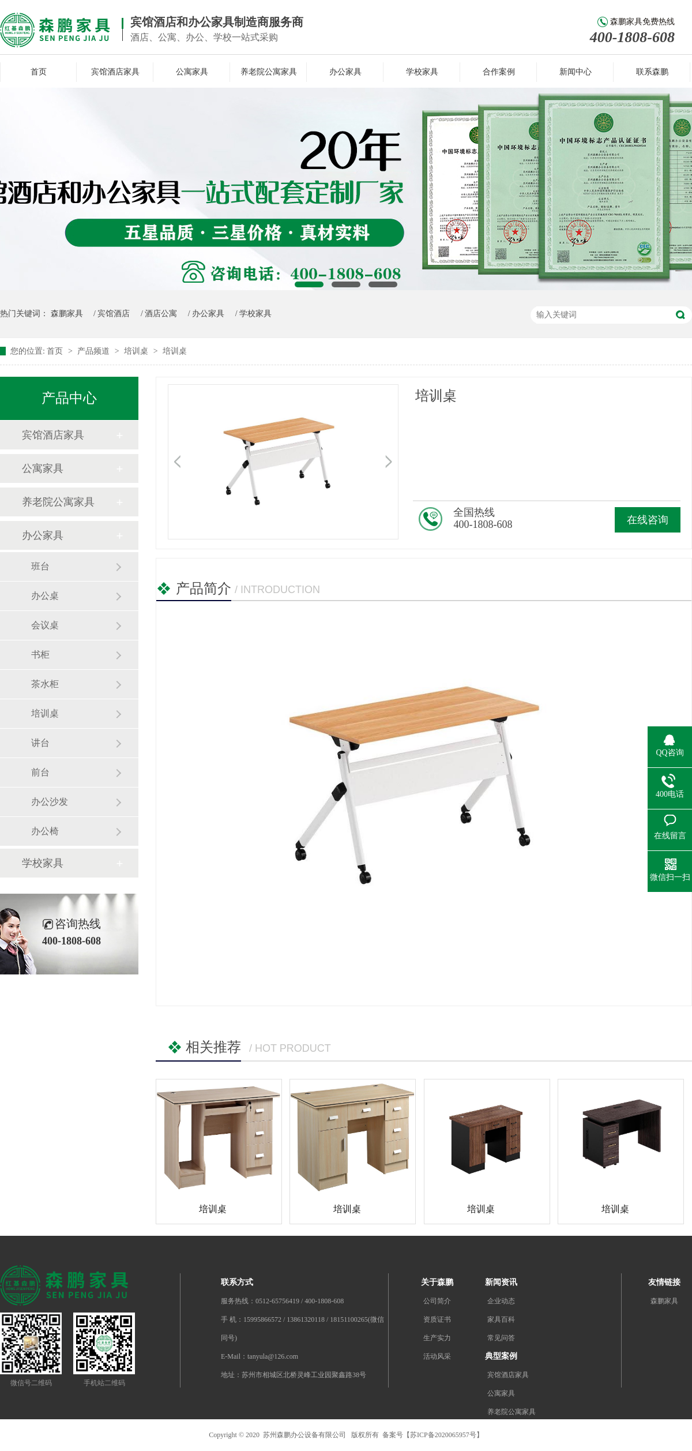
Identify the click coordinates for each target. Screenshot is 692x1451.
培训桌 (137, 351)
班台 (40, 566)
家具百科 (501, 1319)
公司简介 (437, 1301)
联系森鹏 (652, 72)
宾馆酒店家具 (115, 72)
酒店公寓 (161, 313)
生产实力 (437, 1338)
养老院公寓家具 (268, 72)
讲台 (40, 743)
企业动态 (501, 1301)
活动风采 (437, 1356)
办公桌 (45, 596)
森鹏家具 (67, 313)
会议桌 (45, 625)
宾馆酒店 (113, 313)
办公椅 (45, 831)
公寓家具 (192, 72)
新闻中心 (575, 72)
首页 (39, 72)
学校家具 (422, 72)
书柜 (40, 654)
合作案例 (499, 72)
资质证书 (437, 1319)
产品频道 (94, 351)
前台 (40, 772)
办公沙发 (49, 802)
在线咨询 (647, 520)
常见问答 (501, 1338)
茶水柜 (45, 684)
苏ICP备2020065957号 (443, 1435)
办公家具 (345, 72)
